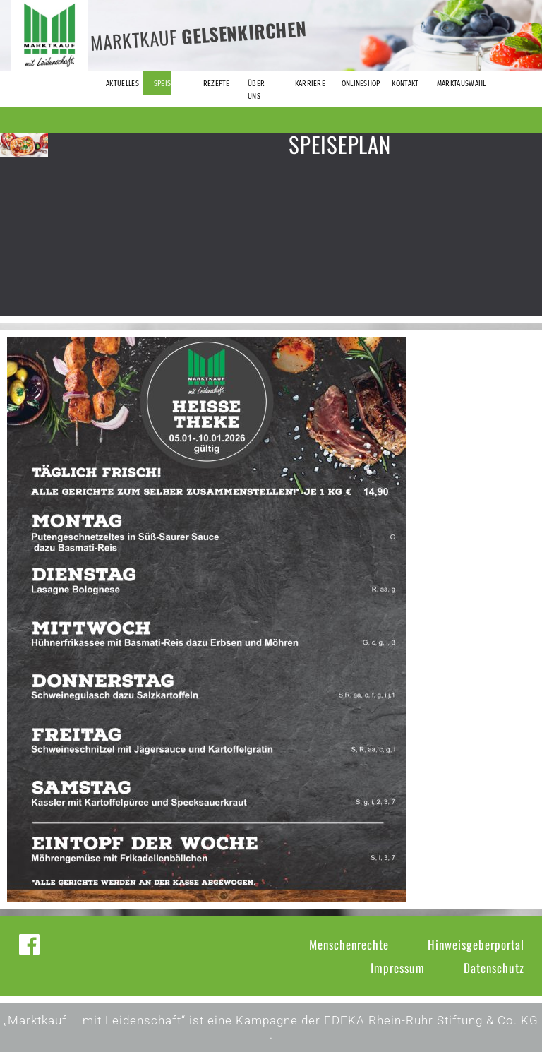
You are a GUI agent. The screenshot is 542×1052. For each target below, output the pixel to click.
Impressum (398, 967)
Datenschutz (494, 967)
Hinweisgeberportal (476, 944)
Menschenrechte (349, 944)
